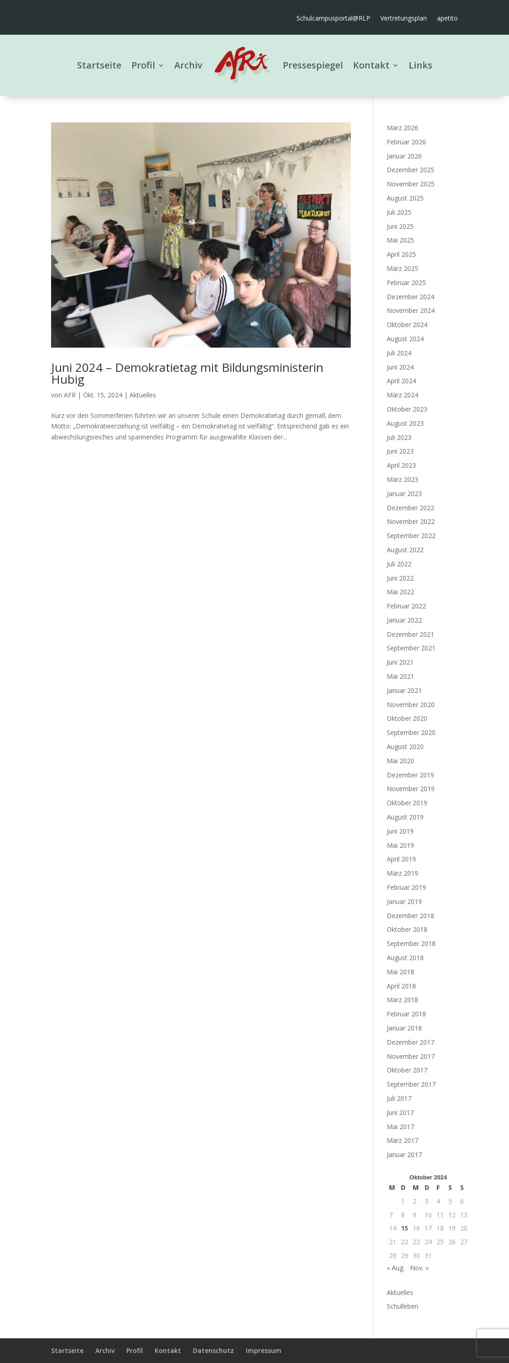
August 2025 (405, 198)
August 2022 (405, 549)
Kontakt (371, 65)
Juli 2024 (399, 353)
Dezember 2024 (410, 296)
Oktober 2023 (407, 409)
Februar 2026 (406, 141)
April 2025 (401, 254)
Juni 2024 (400, 367)
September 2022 (411, 535)
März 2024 (402, 395)
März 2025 (402, 268)
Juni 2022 (400, 578)
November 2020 (411, 704)
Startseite (99, 65)
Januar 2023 (404, 493)
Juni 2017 (400, 1112)
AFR (70, 395)
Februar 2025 (406, 282)
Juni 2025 (400, 226)
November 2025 (411, 184)
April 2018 (401, 986)
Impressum (263, 1350)
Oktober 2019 (407, 802)
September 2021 (411, 648)
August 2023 (405, 423)
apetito (447, 18)
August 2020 (405, 746)
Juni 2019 (400, 831)
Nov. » (419, 1267)
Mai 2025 (400, 240)
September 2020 (411, 732)
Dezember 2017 (410, 1042)
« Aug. (396, 1267)
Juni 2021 (400, 662)
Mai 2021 (400, 676)
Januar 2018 (404, 1028)
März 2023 (402, 479)
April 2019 (401, 859)
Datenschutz (213, 1350)
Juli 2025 (399, 212)
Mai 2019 (400, 845)
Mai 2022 (400, 591)
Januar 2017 (404, 1154)
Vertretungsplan (403, 18)
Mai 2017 (400, 1126)
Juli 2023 (399, 437)
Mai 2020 (400, 760)
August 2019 (405, 817)
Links (420, 65)
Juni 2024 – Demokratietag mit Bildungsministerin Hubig (187, 373)
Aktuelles (143, 395)
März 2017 (402, 1140)
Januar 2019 (404, 901)
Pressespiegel (313, 65)
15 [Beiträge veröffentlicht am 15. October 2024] (404, 1228)
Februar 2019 (406, 887)
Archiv (188, 65)
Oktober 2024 (407, 324)
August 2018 (405, 957)
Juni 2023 (400, 451)
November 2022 (411, 521)
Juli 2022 (399, 564)
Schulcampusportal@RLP (333, 18)
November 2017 (411, 1056)
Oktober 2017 (407, 1070)
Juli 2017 (399, 1098)
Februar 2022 (406, 606)
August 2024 (405, 338)
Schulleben (402, 1306)
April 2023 (401, 465)
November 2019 (411, 788)
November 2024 (411, 310)
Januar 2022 (404, 620)
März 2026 (402, 127)
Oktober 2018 (407, 929)
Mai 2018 (400, 971)
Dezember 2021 (410, 634)
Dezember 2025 (410, 169)
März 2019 (402, 873)
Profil (143, 65)
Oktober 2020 (407, 718)
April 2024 (401, 380)
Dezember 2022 (410, 507)
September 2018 (411, 943)
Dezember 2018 (410, 915)
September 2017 (411, 1084)
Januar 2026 (404, 156)
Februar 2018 (406, 1013)
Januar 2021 (404, 690)
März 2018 (402, 999)
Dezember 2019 (410, 775)
